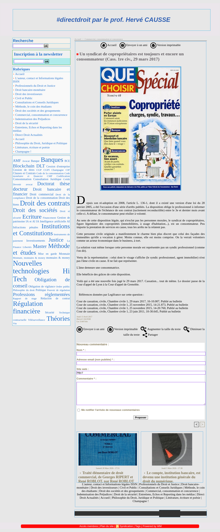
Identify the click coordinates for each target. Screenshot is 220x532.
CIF (68, 169)
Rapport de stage (25, 298)
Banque (35, 160)
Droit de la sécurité (25, 123)
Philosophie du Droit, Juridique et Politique (40, 143)
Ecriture (31, 216)
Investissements (35, 240)
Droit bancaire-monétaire (29, 89)
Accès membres (89, 526)
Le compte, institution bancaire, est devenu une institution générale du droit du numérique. (171, 476)
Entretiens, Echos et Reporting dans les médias (37, 129)
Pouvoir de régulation (58, 290)
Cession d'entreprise (58, 166)
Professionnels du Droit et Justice (34, 85)
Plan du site (193, 513)
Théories (58, 318)
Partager (150, 334)
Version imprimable (165, 45)
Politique (41, 290)
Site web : (83, 369)
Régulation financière (28, 307)
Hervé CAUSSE (84, 319)
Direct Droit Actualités (27, 134)
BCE (67, 160)
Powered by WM (152, 526)
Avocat (26, 160)
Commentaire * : (86, 378)
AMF (17, 161)
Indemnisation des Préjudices (31, 119)
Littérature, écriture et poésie (31, 147)
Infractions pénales (25, 227)
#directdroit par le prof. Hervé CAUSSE (113, 19)
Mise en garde (47, 253)
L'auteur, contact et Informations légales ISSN (38, 80)
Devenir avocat (22, 184)
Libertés (27, 247)
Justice (56, 240)
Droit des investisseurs (27, 94)
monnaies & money (58, 257)
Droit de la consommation (42, 197)
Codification (63, 176)
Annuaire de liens (170, 513)
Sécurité (49, 312)
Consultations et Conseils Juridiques (36, 102)
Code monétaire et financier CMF (41, 175)
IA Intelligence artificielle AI (53, 221)
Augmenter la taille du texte (160, 329)
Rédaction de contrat (55, 298)
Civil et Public (22, 98)
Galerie (106, 513)
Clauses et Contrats (24, 173)
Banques (52, 159)
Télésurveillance (36, 319)
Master (40, 246)
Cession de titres (23, 169)
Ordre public (63, 286)
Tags (137, 526)
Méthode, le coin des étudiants (32, 106)
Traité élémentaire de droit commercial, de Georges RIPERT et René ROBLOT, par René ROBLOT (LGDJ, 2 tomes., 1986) (106, 476)
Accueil (18, 74)
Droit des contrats (45, 203)
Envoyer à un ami (133, 45)
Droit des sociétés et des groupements (36, 110)
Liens (149, 513)
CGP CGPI (43, 169)
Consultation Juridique (47, 179)
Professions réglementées (41, 294)
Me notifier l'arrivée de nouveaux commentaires (110, 409)
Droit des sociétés (35, 210)
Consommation (22, 179)
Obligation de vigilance (41, 286)
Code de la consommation (50, 173)
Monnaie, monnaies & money (29, 257)
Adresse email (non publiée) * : (95, 359)
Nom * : (81, 350)
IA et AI (30, 221)
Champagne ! (22, 151)
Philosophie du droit (24, 290)
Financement (49, 217)
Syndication (126, 526)
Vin (15, 323)
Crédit (66, 179)
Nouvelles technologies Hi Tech (41, 271)
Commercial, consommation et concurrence (40, 114)
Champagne (58, 170)
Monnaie (64, 253)
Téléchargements (127, 513)
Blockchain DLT (29, 165)
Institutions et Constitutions (41, 230)
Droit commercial (41, 194)
